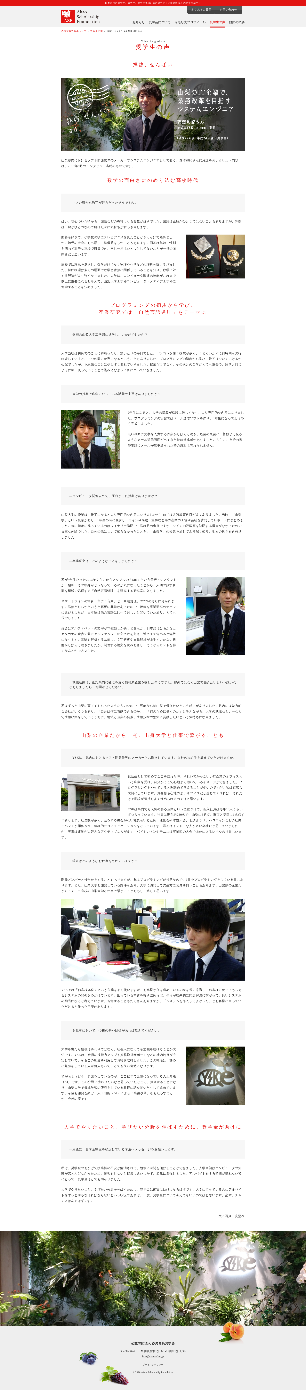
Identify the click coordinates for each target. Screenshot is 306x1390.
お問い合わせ (230, 9)
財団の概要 (237, 22)
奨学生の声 (217, 22)
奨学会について (160, 22)
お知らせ (138, 22)
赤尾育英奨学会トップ (73, 31)
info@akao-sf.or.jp (153, 1356)
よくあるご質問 (200, 9)
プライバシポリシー (153, 1364)
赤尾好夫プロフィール (190, 22)
